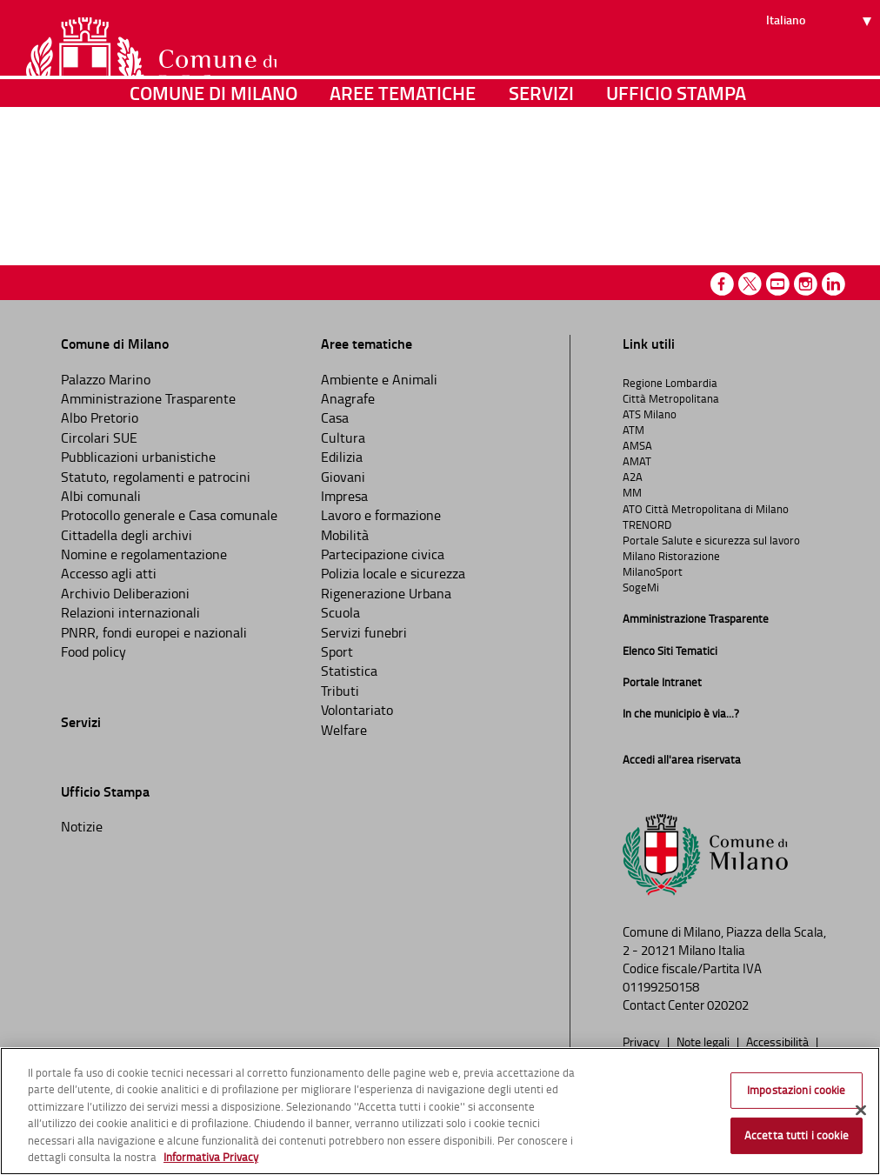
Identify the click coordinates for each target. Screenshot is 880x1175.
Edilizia (342, 456)
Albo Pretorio (99, 417)
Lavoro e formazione (381, 514)
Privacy (643, 1041)
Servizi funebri (364, 632)
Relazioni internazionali (130, 612)
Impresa (344, 495)
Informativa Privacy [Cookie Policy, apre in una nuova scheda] (210, 1157)
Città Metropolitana (671, 398)
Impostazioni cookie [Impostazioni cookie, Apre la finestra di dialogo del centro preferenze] (796, 1090)
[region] (440, 1111)
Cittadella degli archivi (126, 534)
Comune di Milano (213, 177)
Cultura (343, 437)
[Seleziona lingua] (821, 79)
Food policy (93, 651)
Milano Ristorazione (671, 556)
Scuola (340, 612)
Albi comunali (101, 495)
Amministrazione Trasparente (148, 398)
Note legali (704, 1041)
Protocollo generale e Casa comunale (169, 514)
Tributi (340, 690)
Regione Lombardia (670, 383)
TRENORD (647, 524)
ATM (633, 429)
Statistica (349, 670)
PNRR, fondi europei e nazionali (154, 632)
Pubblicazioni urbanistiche (138, 456)
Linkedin (833, 284)
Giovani (343, 476)
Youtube (778, 284)
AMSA (637, 445)
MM (632, 492)
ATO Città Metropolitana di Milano (706, 509)
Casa (335, 417)
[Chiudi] (861, 1111)
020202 (728, 1005)
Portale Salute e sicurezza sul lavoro (711, 540)
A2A (633, 476)
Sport (337, 651)
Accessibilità (778, 1041)
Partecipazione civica (382, 554)
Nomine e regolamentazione (144, 554)
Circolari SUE (99, 437)
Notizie (82, 826)
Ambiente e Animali (379, 379)
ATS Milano (650, 414)
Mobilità (345, 534)
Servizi (541, 177)
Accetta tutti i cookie (796, 1135)
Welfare (344, 729)
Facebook (722, 284)
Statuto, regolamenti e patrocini (155, 476)
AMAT (637, 461)
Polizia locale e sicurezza (393, 573)
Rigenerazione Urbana (386, 593)
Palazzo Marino (105, 379)
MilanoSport (653, 571)
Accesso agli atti (109, 573)
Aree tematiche (403, 177)
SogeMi (641, 587)
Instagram (805, 284)
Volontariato (357, 709)
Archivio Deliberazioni (125, 593)
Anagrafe (348, 398)
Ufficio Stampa (676, 177)
